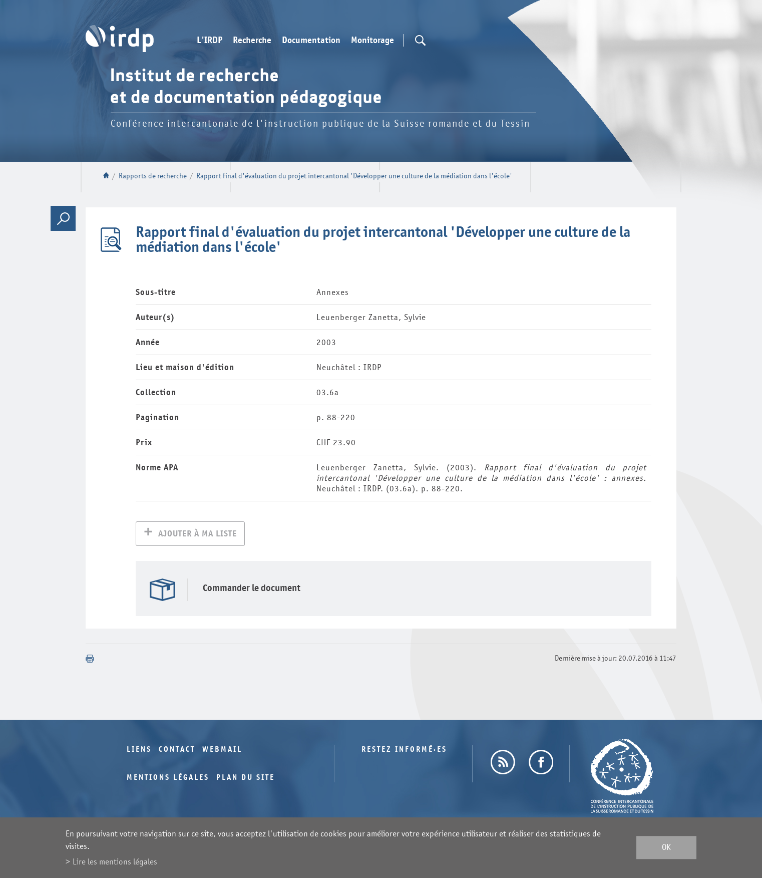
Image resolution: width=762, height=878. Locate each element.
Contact (177, 750)
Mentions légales (168, 778)
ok (666, 847)
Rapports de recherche (153, 176)
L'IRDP (209, 40)
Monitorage (372, 40)
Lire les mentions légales (115, 861)
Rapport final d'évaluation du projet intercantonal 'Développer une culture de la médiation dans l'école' (354, 176)
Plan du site (245, 778)
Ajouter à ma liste (197, 534)
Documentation (311, 40)
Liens (139, 750)
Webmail (222, 750)
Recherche (252, 40)
